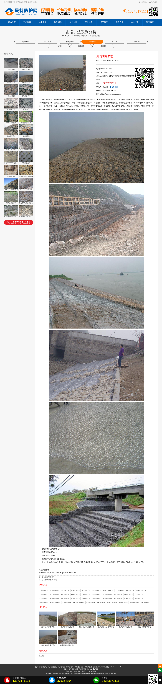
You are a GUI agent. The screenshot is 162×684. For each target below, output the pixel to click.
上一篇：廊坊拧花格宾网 (46, 577)
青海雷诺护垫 (128, 598)
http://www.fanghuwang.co (111, 94)
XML (89, 669)
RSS (95, 669)
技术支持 (73, 22)
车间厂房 (119, 22)
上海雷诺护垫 (65, 590)
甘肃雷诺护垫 (118, 598)
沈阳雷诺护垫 (90, 602)
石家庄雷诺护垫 (55, 602)
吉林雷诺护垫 (130, 590)
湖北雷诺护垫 (118, 594)
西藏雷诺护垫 (96, 598)
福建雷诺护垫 (75, 594)
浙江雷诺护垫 (54, 594)
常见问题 (58, 22)
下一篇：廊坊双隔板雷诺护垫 (48, 580)
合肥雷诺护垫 (145, 602)
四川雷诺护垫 (65, 598)
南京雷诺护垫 (123, 602)
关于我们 (104, 22)
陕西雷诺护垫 (107, 598)
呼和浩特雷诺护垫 (78, 602)
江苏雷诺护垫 (43, 594)
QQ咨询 (114, 87)
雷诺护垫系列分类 (80, 36)
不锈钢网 (83, 673)
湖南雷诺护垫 (128, 594)
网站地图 (153, 2)
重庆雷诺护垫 (75, 590)
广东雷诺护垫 (139, 594)
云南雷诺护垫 (86, 598)
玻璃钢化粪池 (57, 673)
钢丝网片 (89, 673)
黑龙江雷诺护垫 (141, 590)
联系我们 (150, 22)
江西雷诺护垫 (86, 594)
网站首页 (12, 22)
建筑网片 (95, 673)
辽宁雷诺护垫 (119, 590)
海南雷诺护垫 (54, 598)
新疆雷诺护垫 (43, 602)
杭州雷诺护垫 (134, 602)
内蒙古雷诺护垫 (108, 590)
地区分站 (143, 2)
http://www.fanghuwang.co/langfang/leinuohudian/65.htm (58, 573)
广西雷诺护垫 (43, 598)
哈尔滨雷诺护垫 (112, 602)
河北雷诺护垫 (86, 590)
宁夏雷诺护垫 (139, 598)
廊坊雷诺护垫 (44, 570)
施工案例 (42, 22)
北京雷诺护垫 (43, 590)
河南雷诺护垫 (107, 594)
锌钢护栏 (107, 673)
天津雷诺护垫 (54, 590)
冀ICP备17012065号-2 (73, 671)
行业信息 (89, 22)
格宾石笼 (101, 673)
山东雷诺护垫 (96, 594)
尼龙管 (73, 673)
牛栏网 (77, 673)
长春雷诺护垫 (101, 602)
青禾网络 (92, 671)
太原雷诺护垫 (66, 602)
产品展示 (27, 22)
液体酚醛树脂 (66, 673)
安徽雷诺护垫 (65, 594)
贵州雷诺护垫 (75, 598)
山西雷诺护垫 (96, 590)
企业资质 (135, 22)
